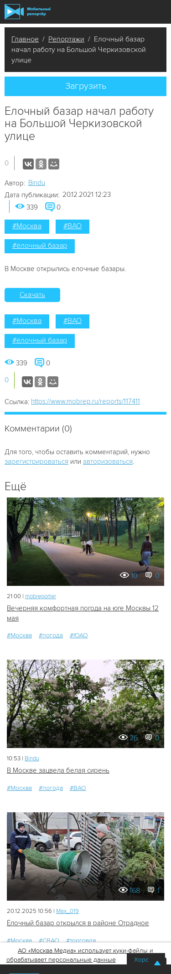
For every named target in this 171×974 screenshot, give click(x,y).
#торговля (81, 940)
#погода (51, 635)
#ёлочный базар (39, 245)
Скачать (32, 295)
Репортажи (66, 39)
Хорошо (146, 960)
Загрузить (85, 86)
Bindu (36, 183)
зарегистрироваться (36, 461)
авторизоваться (108, 461)
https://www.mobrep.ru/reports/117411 (85, 401)
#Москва (26, 226)
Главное (25, 39)
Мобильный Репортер (28, 11)
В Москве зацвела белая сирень (58, 770)
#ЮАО (79, 635)
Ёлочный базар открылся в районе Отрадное (78, 923)
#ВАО (72, 226)
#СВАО (49, 940)
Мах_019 (67, 911)
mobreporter (40, 596)
